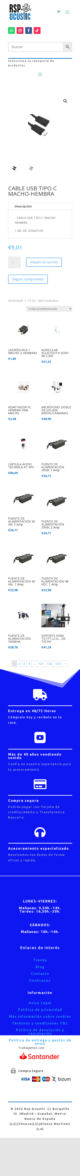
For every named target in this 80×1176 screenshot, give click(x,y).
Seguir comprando (28, 279)
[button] (65, 101)
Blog (40, 967)
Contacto (40, 974)
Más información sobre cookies (40, 1016)
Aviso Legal (40, 1003)
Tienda (40, 960)
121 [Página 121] (41, 664)
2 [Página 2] (19, 664)
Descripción (23, 206)
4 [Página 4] (29, 664)
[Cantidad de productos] (14, 262)
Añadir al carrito (44, 262)
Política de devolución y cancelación (40, 1031)
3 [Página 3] (24, 664)
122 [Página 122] (49, 664)
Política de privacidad (40, 1010)
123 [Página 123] (57, 664)
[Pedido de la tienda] (49, 309)
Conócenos (40, 980)
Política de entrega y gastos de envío (40, 1041)
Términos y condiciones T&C (40, 1023)
